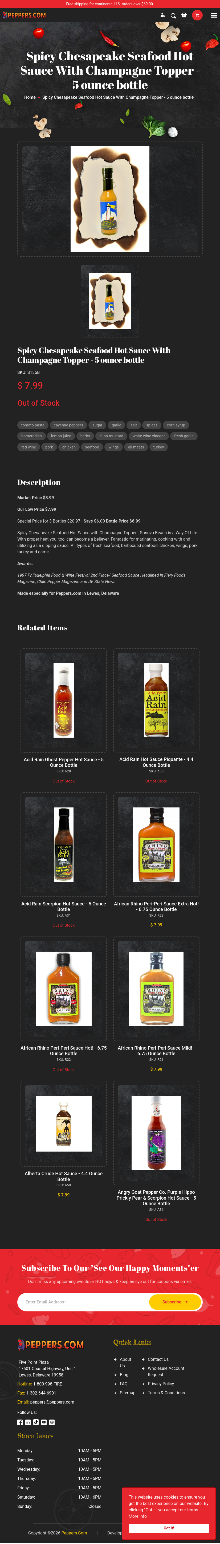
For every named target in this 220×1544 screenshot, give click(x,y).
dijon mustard (113, 436)
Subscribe (173, 1303)
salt (135, 425)
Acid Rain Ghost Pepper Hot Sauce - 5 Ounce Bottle (63, 763)
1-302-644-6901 (41, 1394)
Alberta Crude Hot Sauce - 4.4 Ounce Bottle (63, 1177)
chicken (69, 447)
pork (50, 447)
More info (138, 1516)
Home (30, 97)
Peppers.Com (74, 1534)
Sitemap (128, 1393)
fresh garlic (187, 436)
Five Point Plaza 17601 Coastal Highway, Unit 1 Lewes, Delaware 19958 (47, 1370)
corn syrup (178, 425)
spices (154, 425)
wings (115, 447)
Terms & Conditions (166, 1393)
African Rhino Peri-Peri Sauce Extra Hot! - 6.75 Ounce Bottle (156, 907)
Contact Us (158, 1360)
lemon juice (62, 436)
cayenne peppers (69, 425)
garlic (118, 425)
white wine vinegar (151, 436)
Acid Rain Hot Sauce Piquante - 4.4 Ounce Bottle (156, 763)
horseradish (31, 436)
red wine (28, 447)
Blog (124, 1375)
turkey (160, 447)
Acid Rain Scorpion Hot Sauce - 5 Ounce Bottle (63, 907)
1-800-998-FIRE (47, 1385)
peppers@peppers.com (52, 1403)
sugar (99, 425)
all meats (137, 447)
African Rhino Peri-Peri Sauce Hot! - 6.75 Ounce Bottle (64, 1051)
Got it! (169, 1528)
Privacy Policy (161, 1384)
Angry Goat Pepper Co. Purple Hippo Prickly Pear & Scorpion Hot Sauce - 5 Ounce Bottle (156, 1198)
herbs (86, 436)
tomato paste (33, 425)
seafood (93, 447)
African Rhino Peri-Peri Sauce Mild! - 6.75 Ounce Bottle (156, 1051)
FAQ (124, 1384)
